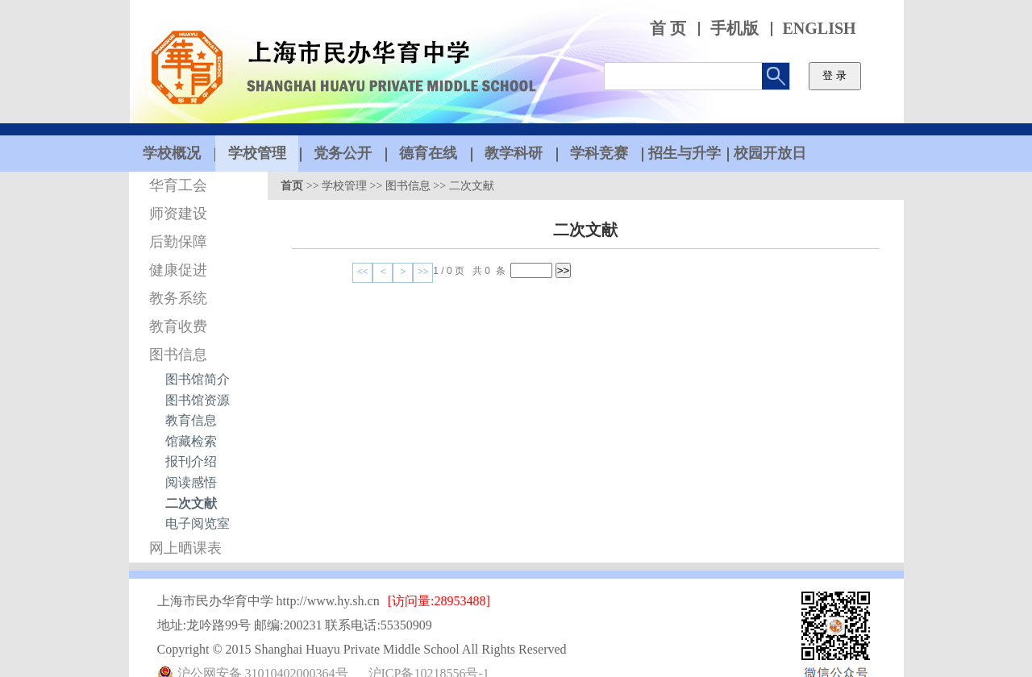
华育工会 (178, 185)
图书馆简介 (197, 379)
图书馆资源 (197, 400)
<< (362, 271)
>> (423, 271)
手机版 (734, 28)
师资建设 (178, 214)
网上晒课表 (185, 548)
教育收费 (178, 326)
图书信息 (178, 355)
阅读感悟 (191, 482)
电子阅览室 (197, 523)
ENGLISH (819, 28)
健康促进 (178, 270)
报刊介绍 (191, 461)
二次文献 (191, 503)
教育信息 (191, 420)
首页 (292, 186)
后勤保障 (178, 242)
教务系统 (178, 298)
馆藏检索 (191, 441)
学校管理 (344, 186)
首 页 (668, 28)
